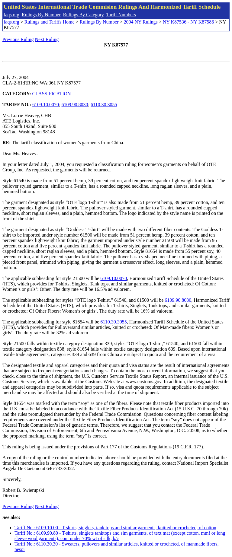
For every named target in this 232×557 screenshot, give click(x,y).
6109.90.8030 (75, 104)
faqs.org (11, 14)
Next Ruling (47, 39)
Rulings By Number (41, 14)
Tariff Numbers (121, 14)
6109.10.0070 (45, 104)
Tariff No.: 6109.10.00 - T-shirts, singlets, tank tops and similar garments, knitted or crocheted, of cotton (115, 527)
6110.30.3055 (104, 104)
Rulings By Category (83, 14)
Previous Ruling (18, 39)
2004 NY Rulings (141, 21)
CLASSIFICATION (51, 93)
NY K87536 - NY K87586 (188, 21)
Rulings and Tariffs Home (49, 21)
